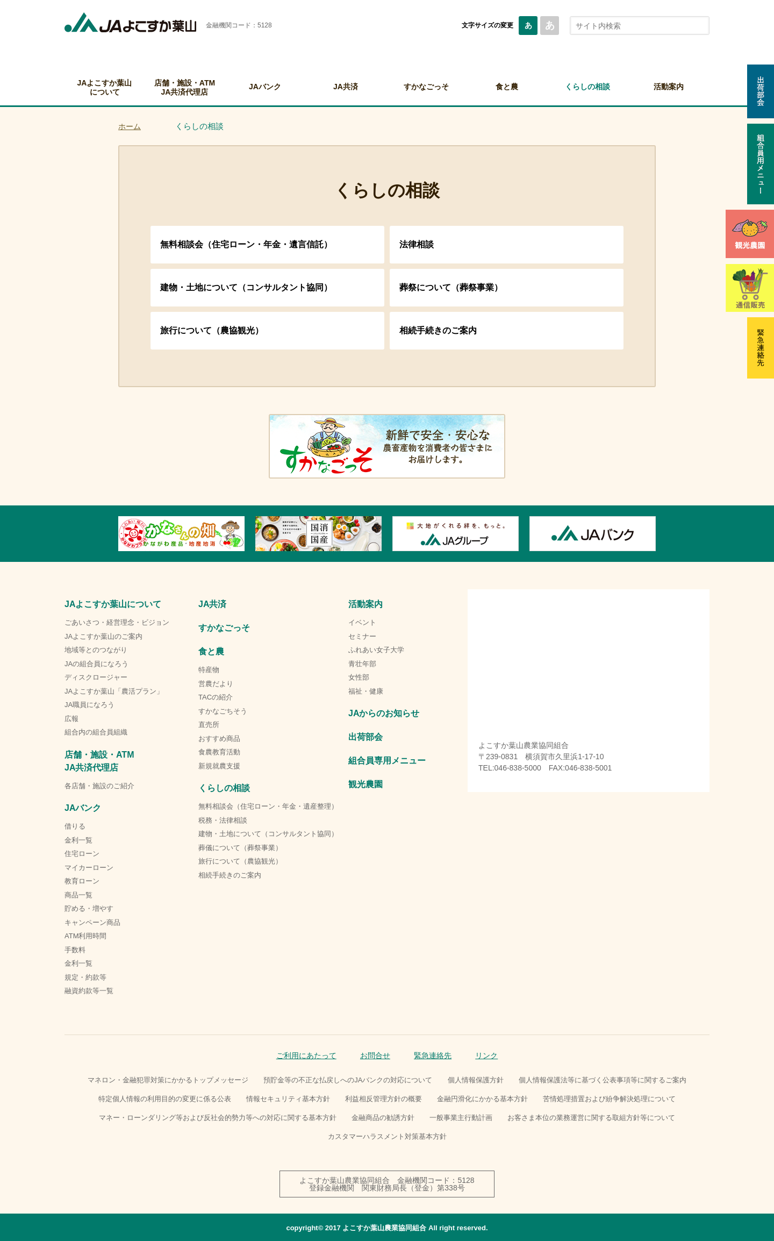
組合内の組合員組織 (95, 732)
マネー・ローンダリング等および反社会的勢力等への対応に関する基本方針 (217, 1118)
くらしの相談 (587, 86)
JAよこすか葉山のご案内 (103, 636)
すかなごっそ (426, 86)
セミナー (362, 636)
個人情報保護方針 (476, 1080)
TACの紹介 (215, 697)
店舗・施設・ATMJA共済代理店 (184, 87)
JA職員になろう (89, 705)
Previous (118, 534)
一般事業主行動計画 (460, 1118)
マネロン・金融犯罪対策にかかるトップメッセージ (168, 1080)
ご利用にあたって (306, 1055)
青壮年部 (362, 664)
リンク (486, 1055)
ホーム (129, 126)
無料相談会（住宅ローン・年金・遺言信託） (246, 244)
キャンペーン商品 (92, 922)
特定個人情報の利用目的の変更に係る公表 (164, 1099)
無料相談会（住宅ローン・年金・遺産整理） (268, 806)
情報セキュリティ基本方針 (288, 1099)
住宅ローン (81, 854)
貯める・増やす (88, 908)
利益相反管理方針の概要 (383, 1099)
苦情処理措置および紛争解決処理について (609, 1099)
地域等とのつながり (95, 650)
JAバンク (265, 86)
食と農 (507, 86)
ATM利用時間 (85, 936)
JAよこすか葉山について (104, 87)
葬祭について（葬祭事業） (451, 287)
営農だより (215, 684)
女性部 (358, 677)
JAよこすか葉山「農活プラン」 (113, 691)
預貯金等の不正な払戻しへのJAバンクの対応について (347, 1080)
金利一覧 (78, 840)
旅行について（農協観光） (211, 330)
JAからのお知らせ (383, 713)
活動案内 (669, 86)
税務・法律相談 (222, 820)
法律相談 (416, 244)
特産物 (208, 670)
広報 (71, 719)
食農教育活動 (219, 752)
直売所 (208, 725)
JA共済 (345, 86)
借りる (74, 826)
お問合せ (375, 1055)
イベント (362, 622)
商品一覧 (78, 895)
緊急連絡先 (433, 1055)
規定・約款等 (85, 977)
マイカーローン (88, 868)
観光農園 (365, 784)
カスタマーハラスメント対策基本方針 (387, 1136)
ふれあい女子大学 (376, 650)
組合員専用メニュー (387, 760)
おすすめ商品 (219, 738)
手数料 (74, 950)
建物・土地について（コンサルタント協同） (246, 287)
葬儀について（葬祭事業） (240, 848)
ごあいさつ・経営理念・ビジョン (116, 622)
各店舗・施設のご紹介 (99, 786)
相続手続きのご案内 (438, 330)
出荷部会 (365, 736)
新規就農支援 (219, 766)
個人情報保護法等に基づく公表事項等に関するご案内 (602, 1080)
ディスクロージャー (95, 677)
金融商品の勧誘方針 (383, 1118)
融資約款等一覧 (88, 991)
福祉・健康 (365, 691)
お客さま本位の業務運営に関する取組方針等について (591, 1118)
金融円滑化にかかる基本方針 (482, 1099)
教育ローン (81, 881)
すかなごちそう (222, 711)
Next (656, 534)
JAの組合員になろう (96, 664)
